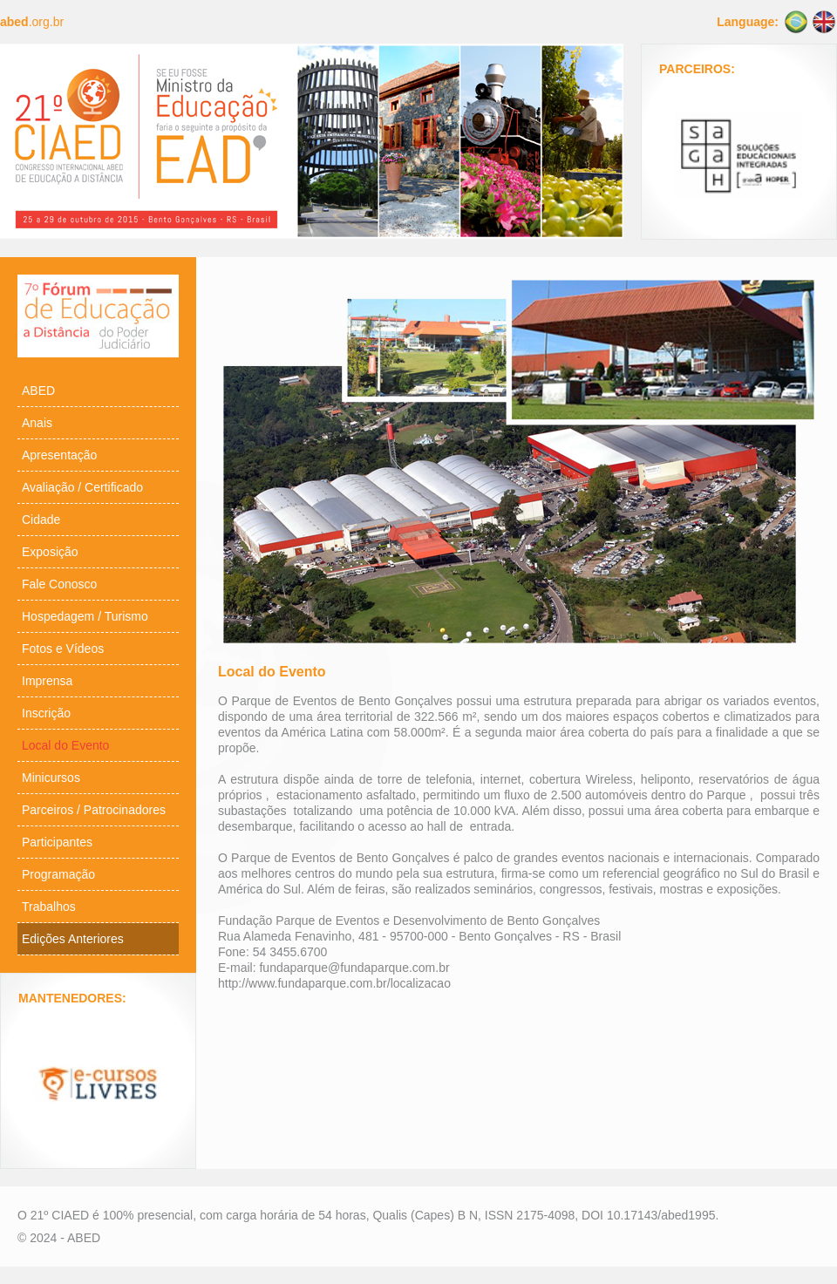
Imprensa (47, 681)
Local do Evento (65, 745)
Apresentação (59, 455)
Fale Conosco (59, 584)
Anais (37, 423)
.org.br (32, 22)
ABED (38, 390)
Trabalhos (49, 907)
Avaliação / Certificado (82, 487)
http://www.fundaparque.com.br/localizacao (334, 983)
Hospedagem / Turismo (85, 616)
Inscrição (46, 713)
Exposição (50, 552)
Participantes (57, 842)
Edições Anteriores (73, 939)
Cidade (41, 520)
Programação (58, 874)
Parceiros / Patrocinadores (94, 810)
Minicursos (51, 778)
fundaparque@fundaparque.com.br (354, 968)
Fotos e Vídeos (63, 649)
